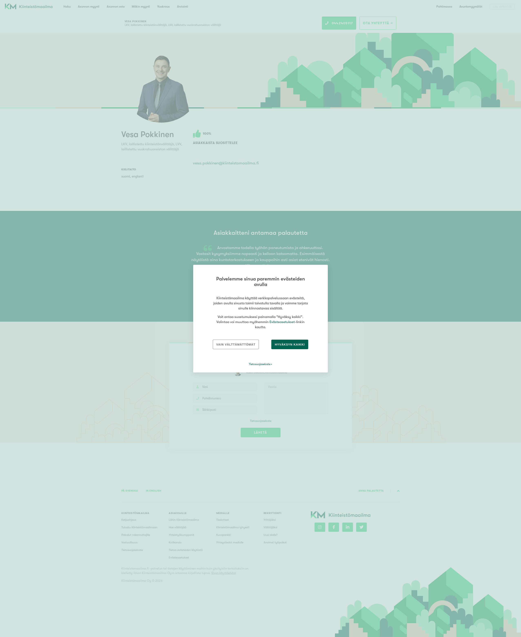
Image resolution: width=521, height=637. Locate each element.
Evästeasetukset (282, 322)
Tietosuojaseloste (259, 364)
